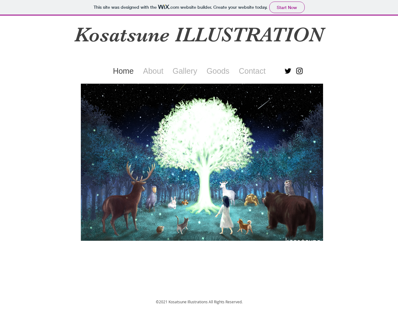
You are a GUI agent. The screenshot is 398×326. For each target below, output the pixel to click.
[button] (202, 162)
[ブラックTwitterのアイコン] (288, 71)
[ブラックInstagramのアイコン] (299, 71)
